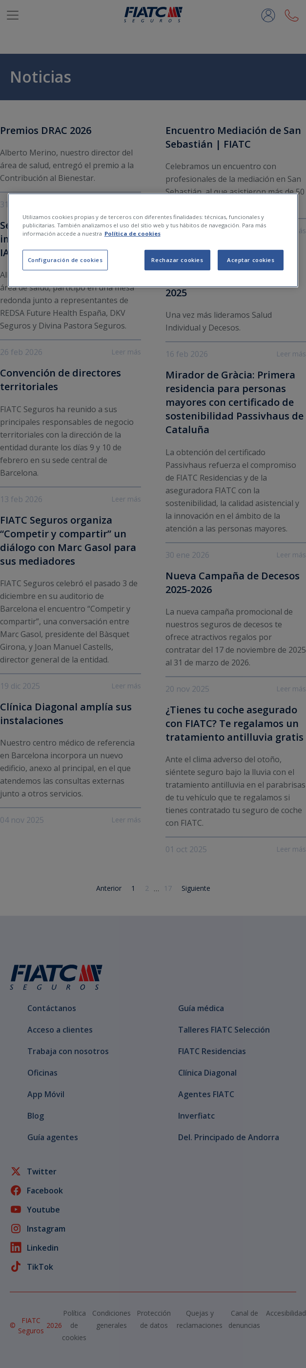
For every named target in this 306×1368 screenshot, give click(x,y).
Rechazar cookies (177, 260)
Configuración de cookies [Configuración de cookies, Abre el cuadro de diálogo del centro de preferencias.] (65, 260)
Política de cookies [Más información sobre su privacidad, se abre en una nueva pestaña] (132, 233)
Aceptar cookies (251, 260)
